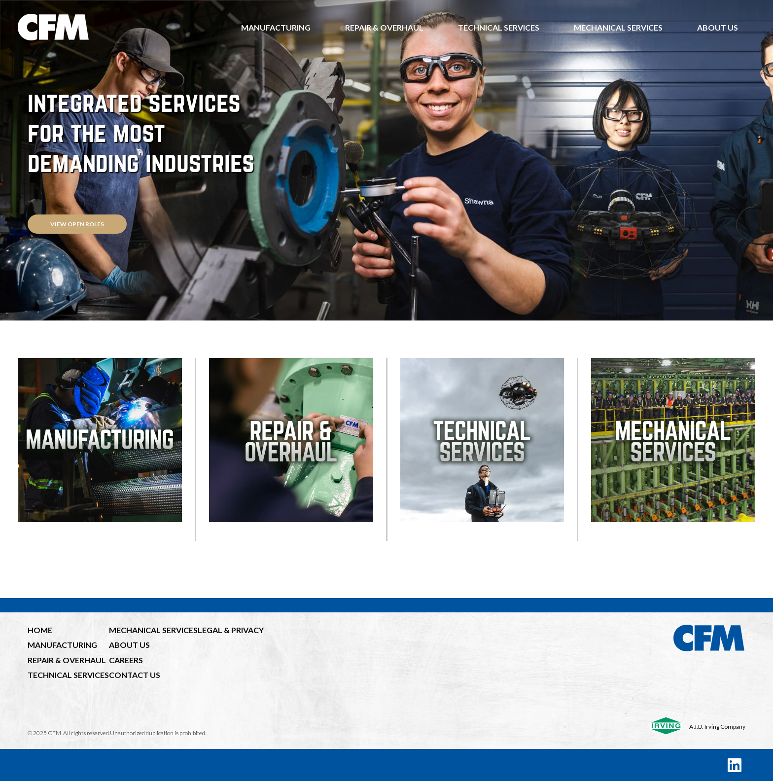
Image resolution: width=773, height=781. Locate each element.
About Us (717, 27)
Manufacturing (276, 27)
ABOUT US (129, 644)
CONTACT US (134, 674)
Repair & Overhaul (384, 27)
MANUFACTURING (62, 644)
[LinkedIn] (734, 765)
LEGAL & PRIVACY (231, 630)
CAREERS (126, 660)
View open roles (77, 224)
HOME (40, 630)
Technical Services (498, 27)
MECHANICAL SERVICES (153, 630)
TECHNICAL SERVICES (68, 674)
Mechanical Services (618, 27)
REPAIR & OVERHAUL (67, 660)
